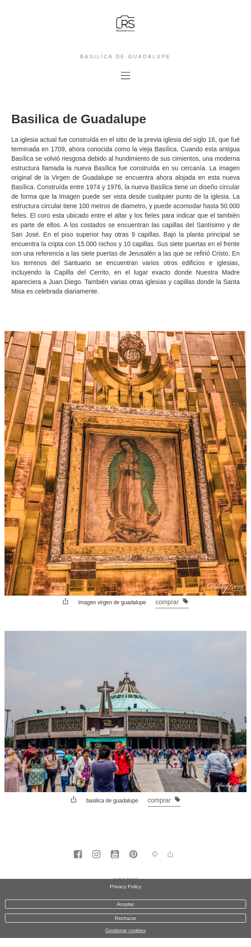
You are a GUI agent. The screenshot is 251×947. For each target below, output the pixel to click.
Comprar (171, 602)
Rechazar (125, 918)
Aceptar (126, 904)
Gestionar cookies (125, 930)
